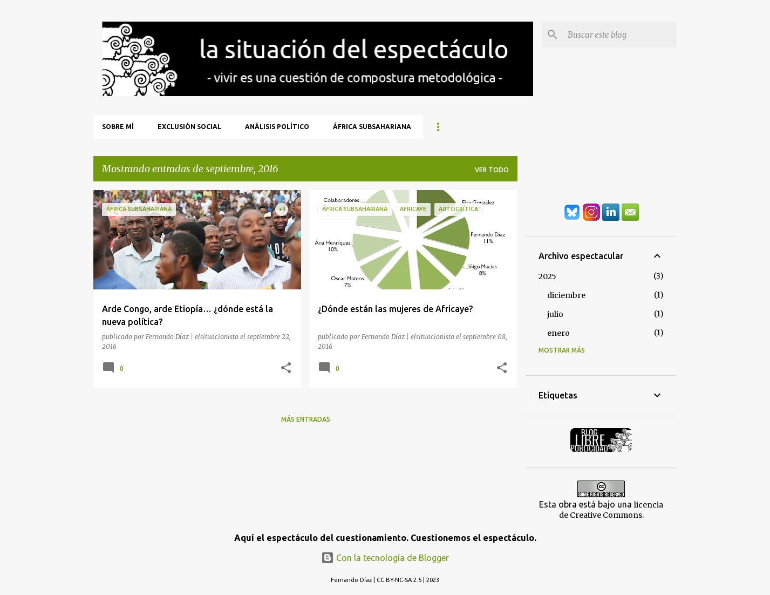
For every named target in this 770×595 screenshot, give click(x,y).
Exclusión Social (189, 126)
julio (555, 314)
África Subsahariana (372, 126)
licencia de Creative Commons (611, 510)
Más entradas (305, 419)
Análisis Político (277, 126)
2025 (547, 276)
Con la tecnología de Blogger (385, 558)
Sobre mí (118, 126)
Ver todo (492, 169)
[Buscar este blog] (620, 35)
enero (558, 333)
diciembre (566, 295)
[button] (286, 368)
